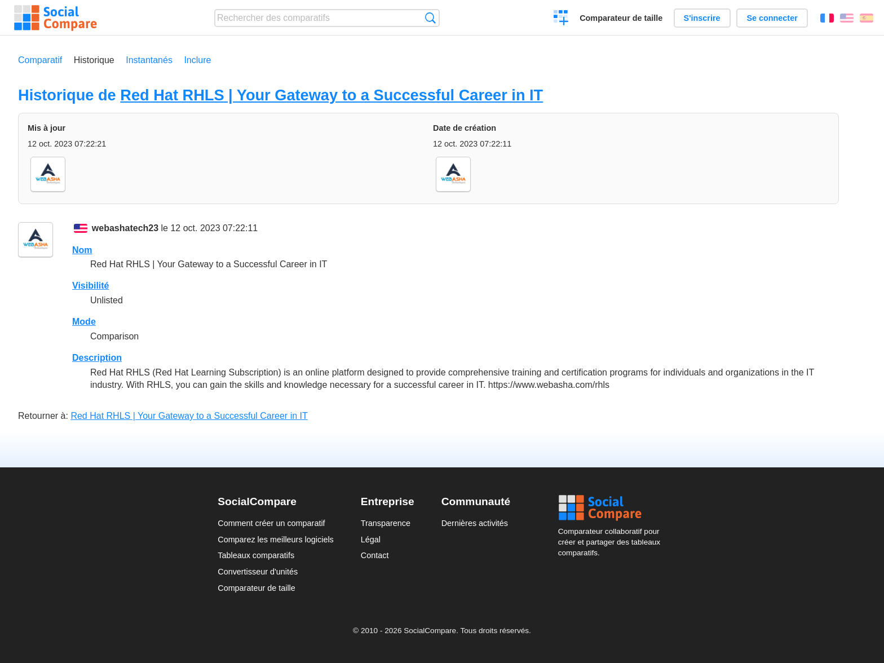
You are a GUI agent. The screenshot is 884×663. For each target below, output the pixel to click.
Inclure (197, 60)
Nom (82, 250)
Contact (375, 555)
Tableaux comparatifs (256, 555)
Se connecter (771, 18)
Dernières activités (474, 523)
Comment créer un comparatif (271, 523)
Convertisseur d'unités (258, 571)
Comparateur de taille (621, 18)
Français (827, 18)
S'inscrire (702, 18)
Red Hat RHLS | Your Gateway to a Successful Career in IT (331, 95)
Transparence (385, 523)
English (847, 18)
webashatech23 (125, 228)
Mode (84, 321)
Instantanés (149, 60)
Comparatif (40, 60)
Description (97, 358)
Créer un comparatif (561, 19)
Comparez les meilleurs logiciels (276, 539)
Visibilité (90, 285)
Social (612, 507)
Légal (371, 539)
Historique (94, 60)
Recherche (430, 17)
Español (866, 18)
